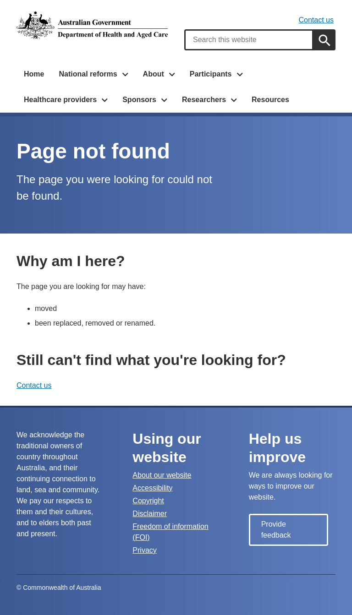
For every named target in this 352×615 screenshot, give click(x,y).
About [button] (153, 74)
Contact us (316, 20)
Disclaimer (149, 513)
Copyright (148, 501)
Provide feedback (276, 529)
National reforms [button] (88, 74)
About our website (161, 475)
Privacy (144, 550)
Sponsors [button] (139, 99)
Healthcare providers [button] (60, 99)
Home (34, 74)
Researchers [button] (204, 99)
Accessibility (152, 488)
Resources (270, 99)
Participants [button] (211, 74)
